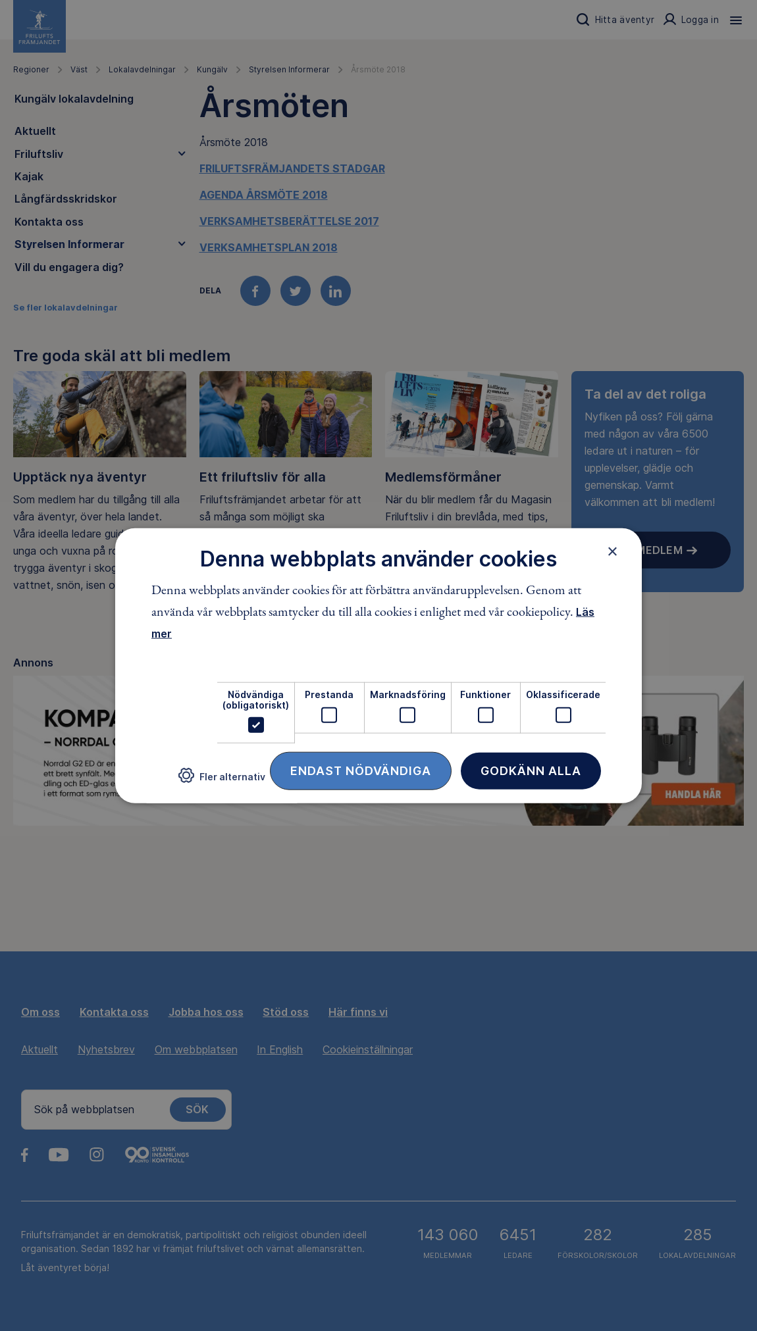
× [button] (612, 550)
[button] (221, 781)
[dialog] (378, 665)
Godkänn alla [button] (531, 771)
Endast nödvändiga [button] (360, 771)
